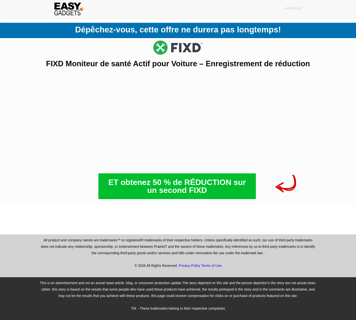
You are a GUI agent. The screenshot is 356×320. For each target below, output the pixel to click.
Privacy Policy (189, 266)
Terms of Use (211, 266)
